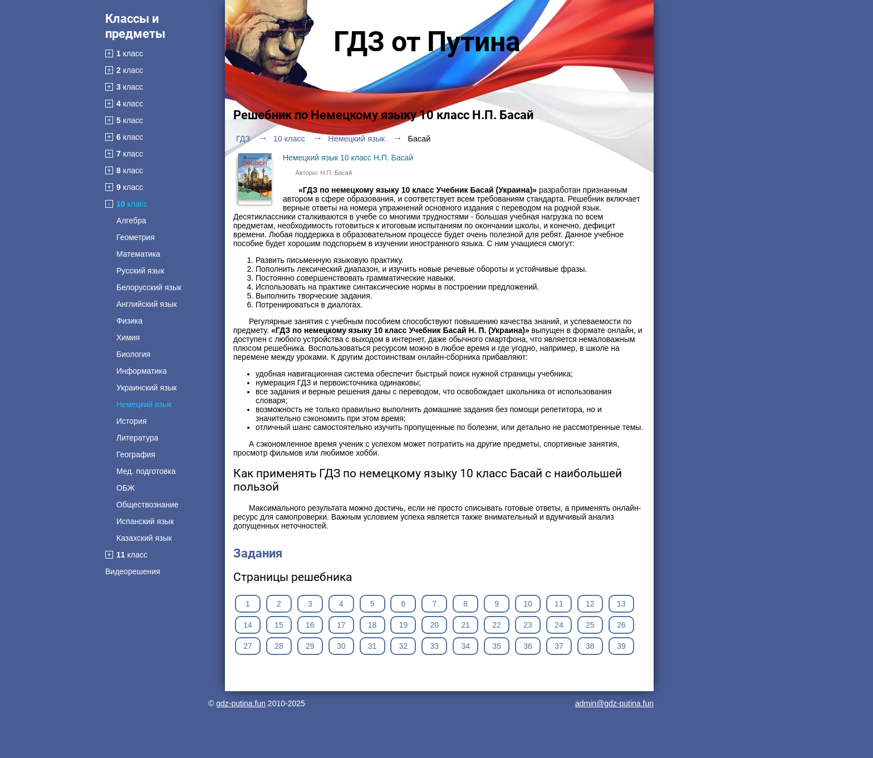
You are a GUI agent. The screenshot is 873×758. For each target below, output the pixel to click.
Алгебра (131, 220)
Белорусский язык (149, 287)
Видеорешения (132, 571)
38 (590, 646)
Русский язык (140, 270)
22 (496, 624)
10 (527, 603)
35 (496, 646)
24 (559, 624)
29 (310, 646)
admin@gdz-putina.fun (614, 703)
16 (310, 624)
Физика (129, 320)
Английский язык (146, 304)
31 (372, 646)
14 (247, 624)
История (131, 421)
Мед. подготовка (145, 471)
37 (559, 646)
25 (590, 624)
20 (434, 624)
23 (527, 624)
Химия (128, 337)
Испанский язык (145, 521)
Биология (133, 354)
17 (341, 624)
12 (590, 603)
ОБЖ (125, 487)
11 (559, 603)
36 (527, 646)
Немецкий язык (143, 404)
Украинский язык (146, 387)
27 (247, 646)
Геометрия (135, 237)
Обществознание (147, 504)
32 (403, 646)
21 (465, 624)
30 (341, 646)
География (135, 454)
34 (465, 646)
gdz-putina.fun (241, 703)
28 (278, 646)
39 (621, 646)
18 (372, 624)
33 (434, 646)
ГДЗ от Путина (427, 42)
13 (621, 603)
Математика (138, 254)
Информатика (141, 370)
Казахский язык (144, 538)
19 (403, 624)
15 (278, 624)
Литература (137, 437)
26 (621, 624)
